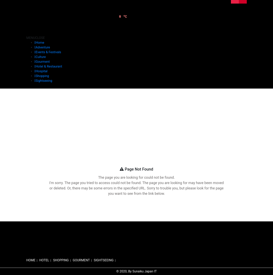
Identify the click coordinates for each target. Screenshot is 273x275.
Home (40, 42)
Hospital (42, 71)
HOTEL (44, 260)
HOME (30, 260)
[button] (35, 38)
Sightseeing (44, 81)
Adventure (43, 47)
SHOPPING (61, 260)
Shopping (42, 76)
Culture (41, 57)
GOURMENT (81, 260)
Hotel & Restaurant (49, 66)
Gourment (43, 62)
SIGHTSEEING (104, 260)
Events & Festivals (48, 52)
